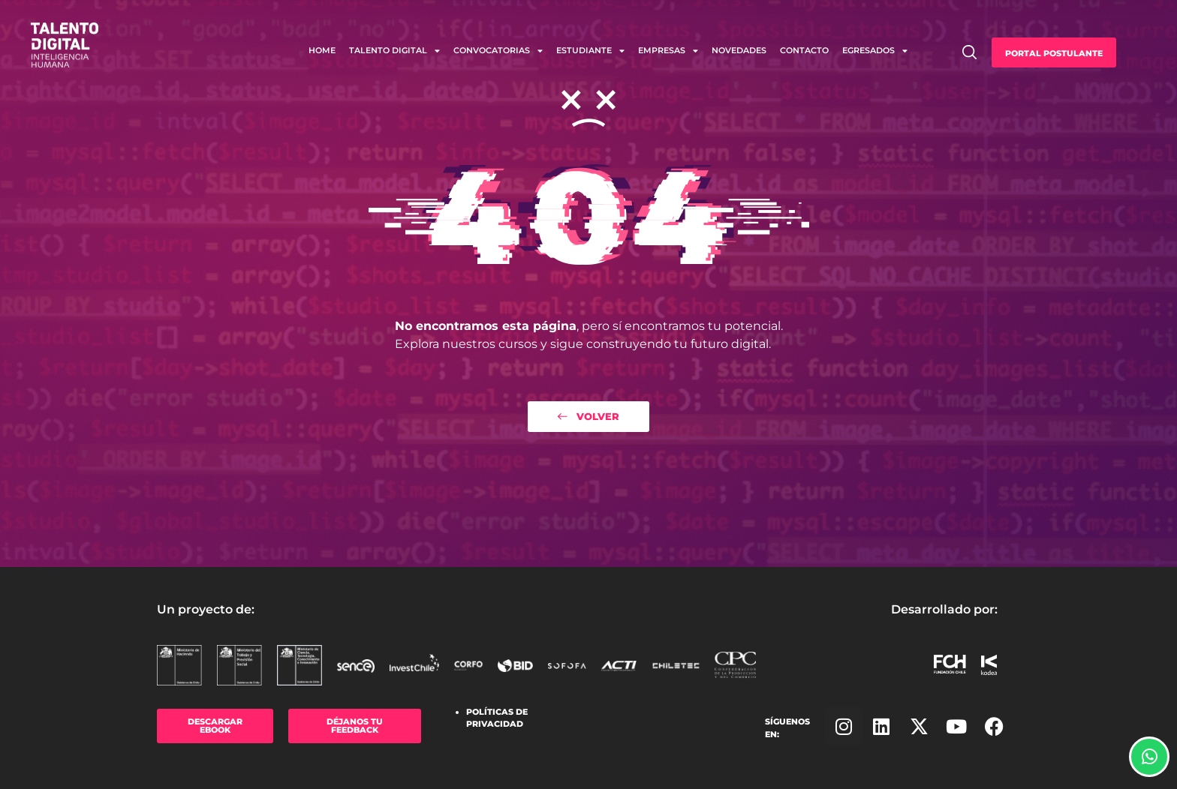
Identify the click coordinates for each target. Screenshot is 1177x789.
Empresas (668, 50)
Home (322, 50)
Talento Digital (394, 50)
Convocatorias (498, 50)
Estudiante (590, 50)
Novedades (739, 50)
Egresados (875, 50)
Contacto (804, 50)
